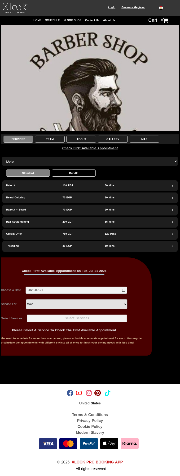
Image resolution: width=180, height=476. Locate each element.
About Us (109, 20)
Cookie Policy (90, 426)
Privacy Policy (90, 420)
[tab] (90, 185)
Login (111, 7)
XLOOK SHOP (72, 20)
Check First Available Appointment (90, 148)
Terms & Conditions (90, 414)
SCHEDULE (52, 20)
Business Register (133, 7)
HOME (37, 20)
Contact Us (92, 20)
